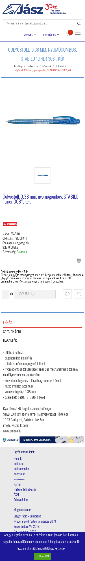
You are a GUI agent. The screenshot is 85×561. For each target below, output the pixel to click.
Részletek (59, 548)
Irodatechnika (21, 469)
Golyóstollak (61, 66)
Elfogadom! (42, 556)
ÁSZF (17, 495)
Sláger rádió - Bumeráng (27, 516)
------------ (19, 479)
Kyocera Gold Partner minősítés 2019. (35, 521)
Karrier (17, 484)
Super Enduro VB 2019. (27, 526)
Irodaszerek (32, 66)
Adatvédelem (21, 500)
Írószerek (46, 66)
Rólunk (18, 458)
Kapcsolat (19, 474)
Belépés (28, 34)
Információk (49, 34)
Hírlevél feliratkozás (25, 489)
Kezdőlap (18, 66)
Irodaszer (19, 464)
